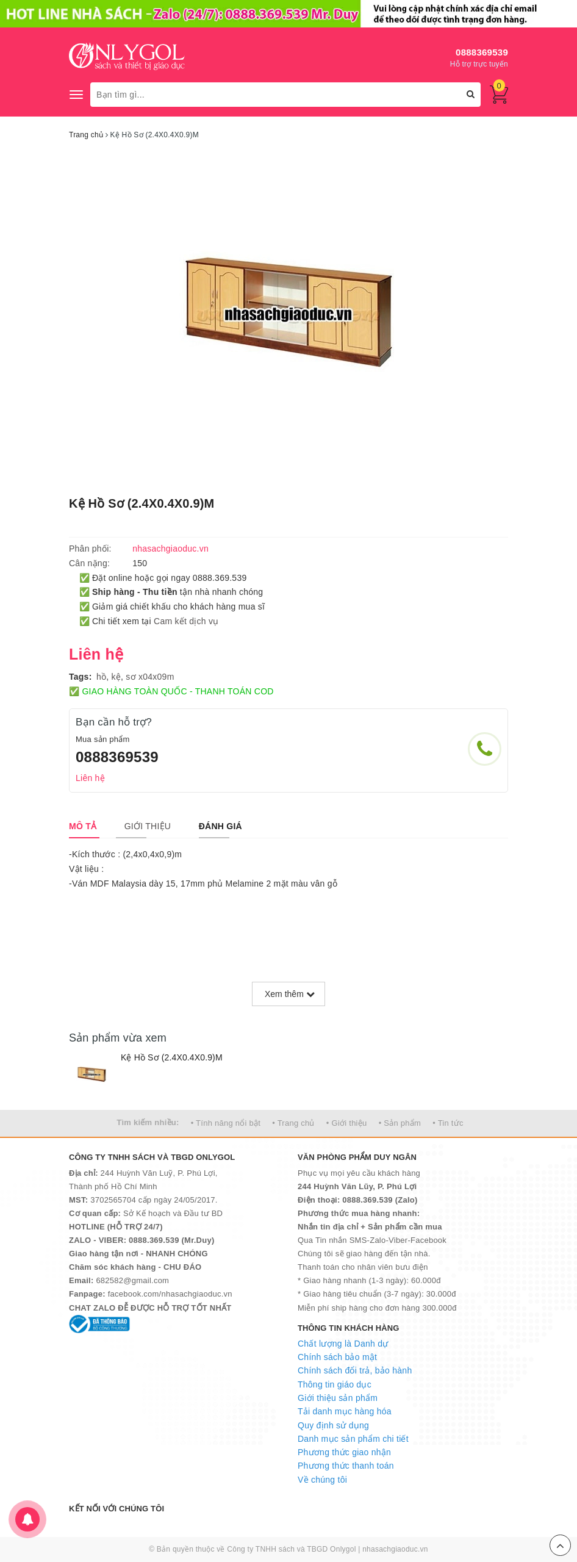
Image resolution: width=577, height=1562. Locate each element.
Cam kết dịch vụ (186, 621)
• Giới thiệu (346, 1123)
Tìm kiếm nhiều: (147, 1122)
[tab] (82, 826)
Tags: (80, 677)
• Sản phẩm (400, 1123)
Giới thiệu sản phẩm (338, 1398)
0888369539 (482, 52)
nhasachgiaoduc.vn (395, 1549)
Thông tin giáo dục (334, 1384)
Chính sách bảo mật (337, 1357)
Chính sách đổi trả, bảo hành (355, 1370)
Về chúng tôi (322, 1480)
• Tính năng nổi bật (225, 1123)
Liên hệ (90, 778)
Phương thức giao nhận (344, 1452)
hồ (101, 677)
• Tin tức (447, 1123)
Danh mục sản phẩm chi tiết (353, 1439)
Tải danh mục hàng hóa (345, 1411)
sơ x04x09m (150, 677)
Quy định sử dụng (333, 1425)
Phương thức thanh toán (346, 1465)
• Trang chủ (293, 1123)
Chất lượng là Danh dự (343, 1343)
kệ (116, 677)
